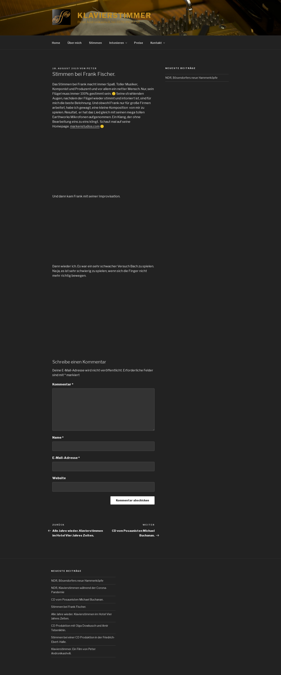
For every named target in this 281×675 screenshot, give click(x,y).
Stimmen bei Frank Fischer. (68, 606)
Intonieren (118, 42)
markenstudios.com (85, 126)
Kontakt (157, 42)
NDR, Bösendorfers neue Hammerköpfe (191, 77)
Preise (138, 42)
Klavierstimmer (114, 15)
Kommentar (62, 384)
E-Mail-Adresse (66, 458)
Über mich (75, 42)
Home (56, 42)
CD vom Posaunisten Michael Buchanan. (77, 599)
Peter (92, 68)
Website (59, 478)
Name (58, 437)
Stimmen (95, 42)
